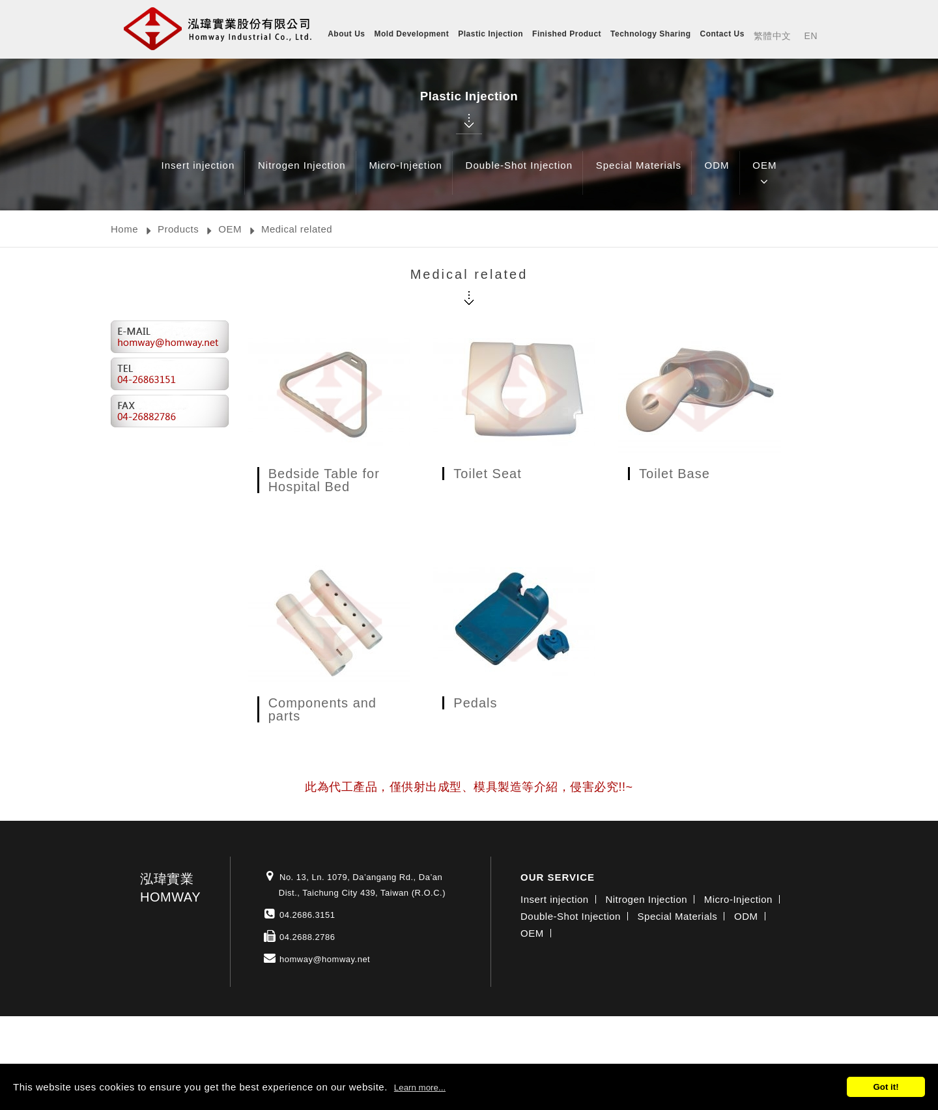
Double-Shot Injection (519, 175)
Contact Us (722, 33)
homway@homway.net (324, 959)
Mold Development (412, 33)
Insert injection (198, 175)
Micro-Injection (405, 175)
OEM (764, 175)
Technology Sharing (650, 33)
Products (178, 229)
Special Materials (638, 175)
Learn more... (420, 1087)
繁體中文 (772, 36)
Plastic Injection (490, 33)
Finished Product (566, 33)
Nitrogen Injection (302, 175)
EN (810, 36)
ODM (717, 175)
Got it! (885, 1087)
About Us (346, 33)
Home (124, 229)
